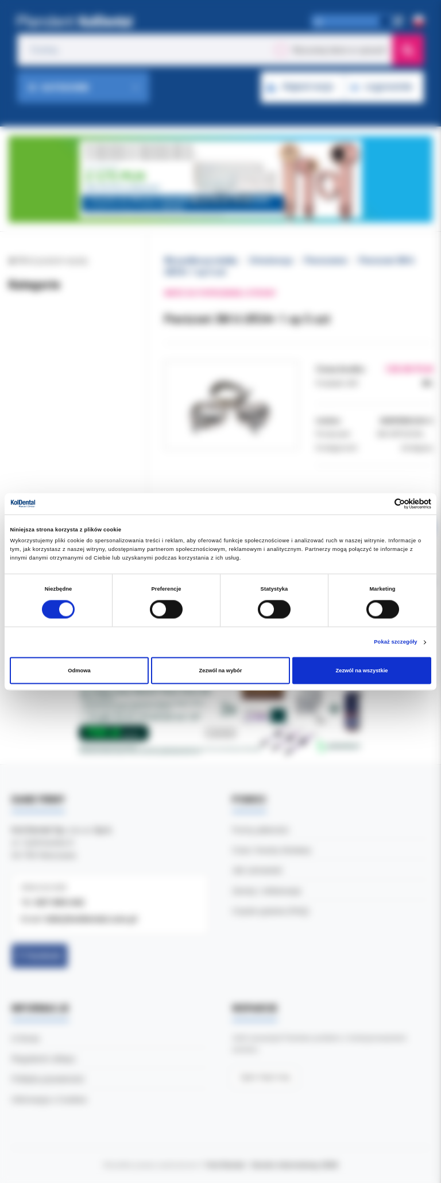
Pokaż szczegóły (395, 642)
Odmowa (79, 670)
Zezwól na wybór (220, 670)
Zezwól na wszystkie (361, 670)
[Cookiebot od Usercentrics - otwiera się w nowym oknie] (381, 503)
